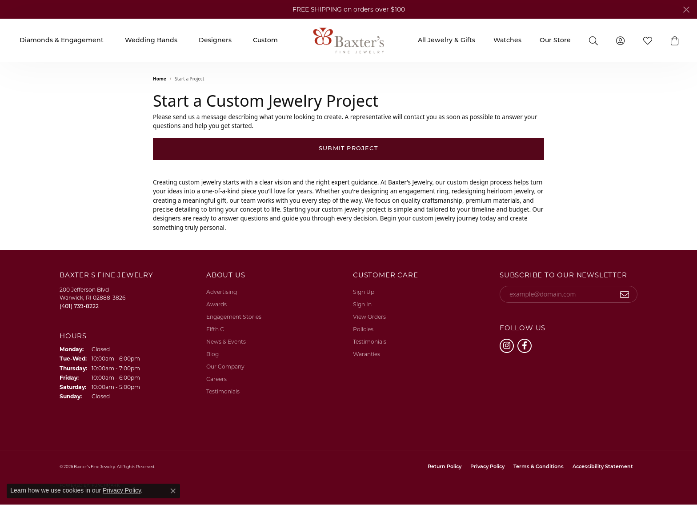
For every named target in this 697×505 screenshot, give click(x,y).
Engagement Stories (233, 316)
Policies (363, 329)
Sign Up (363, 292)
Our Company (225, 366)
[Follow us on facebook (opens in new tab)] (524, 346)
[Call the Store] (79, 306)
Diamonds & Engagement (62, 40)
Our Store (555, 40)
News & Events (226, 341)
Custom (265, 40)
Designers (215, 40)
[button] (593, 40)
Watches (507, 40)
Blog (212, 354)
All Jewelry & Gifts (446, 40)
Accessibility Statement (603, 467)
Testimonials (223, 391)
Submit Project (348, 149)
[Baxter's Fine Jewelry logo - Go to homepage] (348, 40)
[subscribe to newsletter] (625, 294)
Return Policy (444, 467)
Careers (216, 379)
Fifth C (215, 329)
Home (159, 79)
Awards (216, 304)
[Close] (686, 9)
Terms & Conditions (538, 467)
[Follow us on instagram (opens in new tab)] (507, 346)
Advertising (221, 292)
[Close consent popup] (173, 490)
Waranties (366, 354)
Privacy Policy (487, 467)
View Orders (369, 316)
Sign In (362, 304)
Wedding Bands (151, 40)
